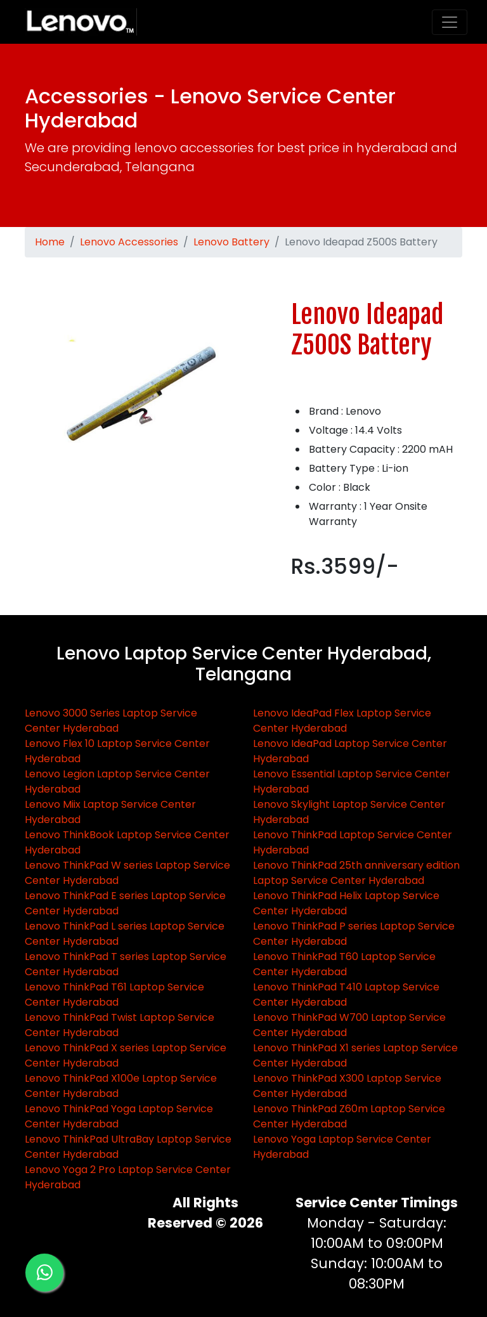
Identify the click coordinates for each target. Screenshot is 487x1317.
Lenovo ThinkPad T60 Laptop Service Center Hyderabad (344, 964)
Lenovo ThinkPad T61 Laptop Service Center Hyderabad (114, 994)
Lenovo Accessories (129, 242)
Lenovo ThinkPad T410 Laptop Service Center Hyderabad (346, 994)
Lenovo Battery (231, 242)
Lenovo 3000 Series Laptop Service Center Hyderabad (111, 721)
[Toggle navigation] (449, 22)
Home (50, 242)
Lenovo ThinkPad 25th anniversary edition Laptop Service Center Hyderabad (356, 873)
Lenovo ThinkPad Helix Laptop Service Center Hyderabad (346, 903)
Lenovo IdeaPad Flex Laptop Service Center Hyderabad (342, 721)
